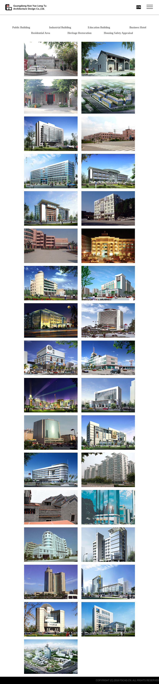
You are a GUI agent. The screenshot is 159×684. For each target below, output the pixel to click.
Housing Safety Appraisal (118, 33)
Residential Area (40, 33)
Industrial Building (60, 27)
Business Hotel (137, 27)
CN (138, 7)
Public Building (21, 27)
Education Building (99, 27)
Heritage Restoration (79, 33)
